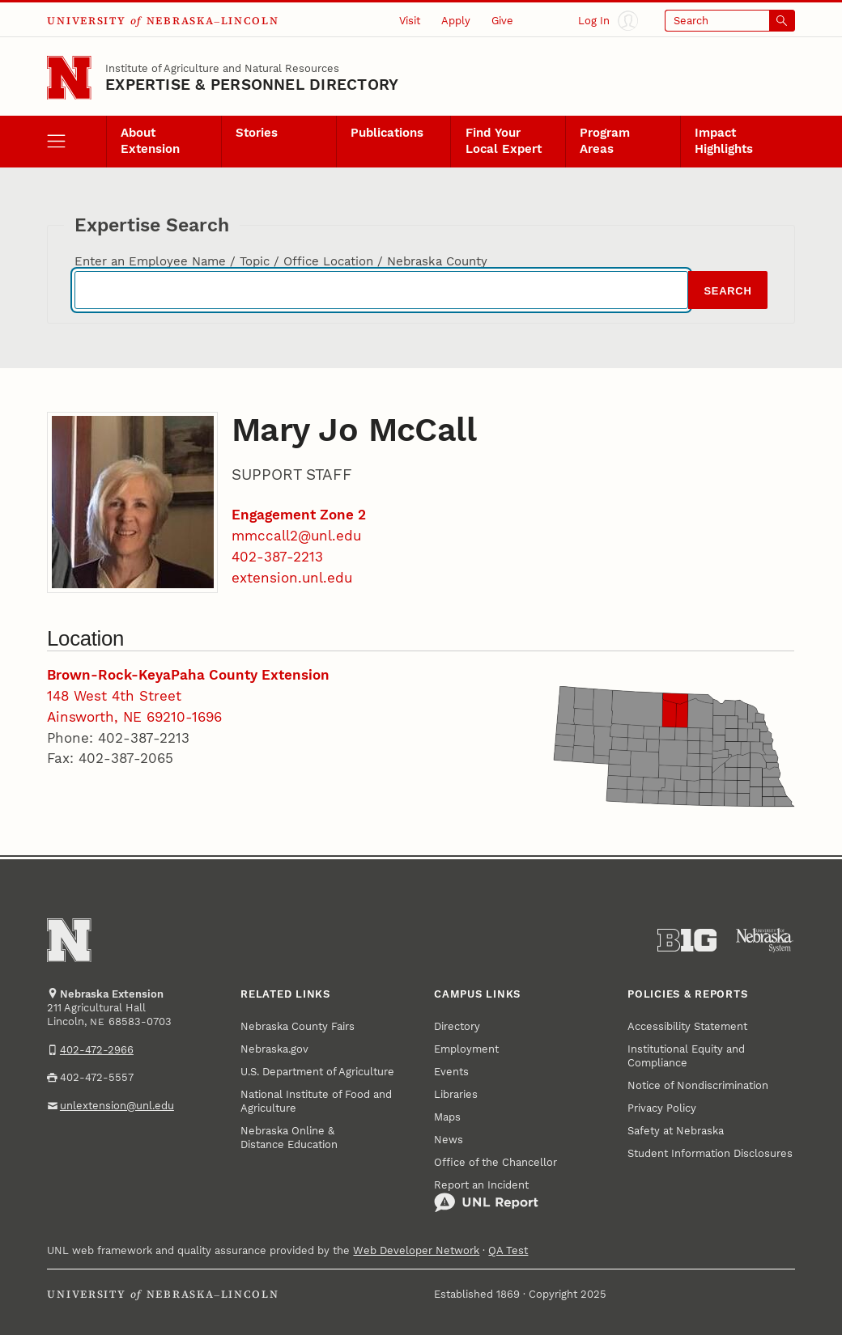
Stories (257, 132)
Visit (409, 21)
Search (727, 291)
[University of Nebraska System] (764, 940)
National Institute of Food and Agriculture (316, 1101)
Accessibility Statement (687, 1026)
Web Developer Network (416, 1250)
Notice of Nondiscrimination (697, 1085)
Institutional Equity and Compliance (686, 1056)
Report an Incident (486, 1196)
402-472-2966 (97, 1050)
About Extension (150, 140)
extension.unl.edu (292, 578)
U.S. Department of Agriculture (317, 1072)
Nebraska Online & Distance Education (289, 1138)
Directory (457, 1026)
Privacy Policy (661, 1108)
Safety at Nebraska (675, 1131)
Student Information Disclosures (710, 1153)
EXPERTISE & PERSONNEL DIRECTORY (251, 84)
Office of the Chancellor (495, 1162)
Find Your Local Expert (504, 140)
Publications (387, 132)
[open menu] (76, 142)
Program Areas (605, 140)
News (448, 1140)
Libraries (456, 1094)
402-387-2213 (277, 557)
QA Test (508, 1250)
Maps (447, 1117)
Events (451, 1072)
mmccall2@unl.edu (296, 536)
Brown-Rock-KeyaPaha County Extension (188, 675)
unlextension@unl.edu (117, 1106)
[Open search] (729, 21)
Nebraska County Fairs (297, 1026)
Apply (455, 21)
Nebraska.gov (274, 1049)
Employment (466, 1049)
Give (502, 21)
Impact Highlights (724, 140)
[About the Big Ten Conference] (687, 940)
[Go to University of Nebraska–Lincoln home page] (69, 78)
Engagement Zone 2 (299, 514)
